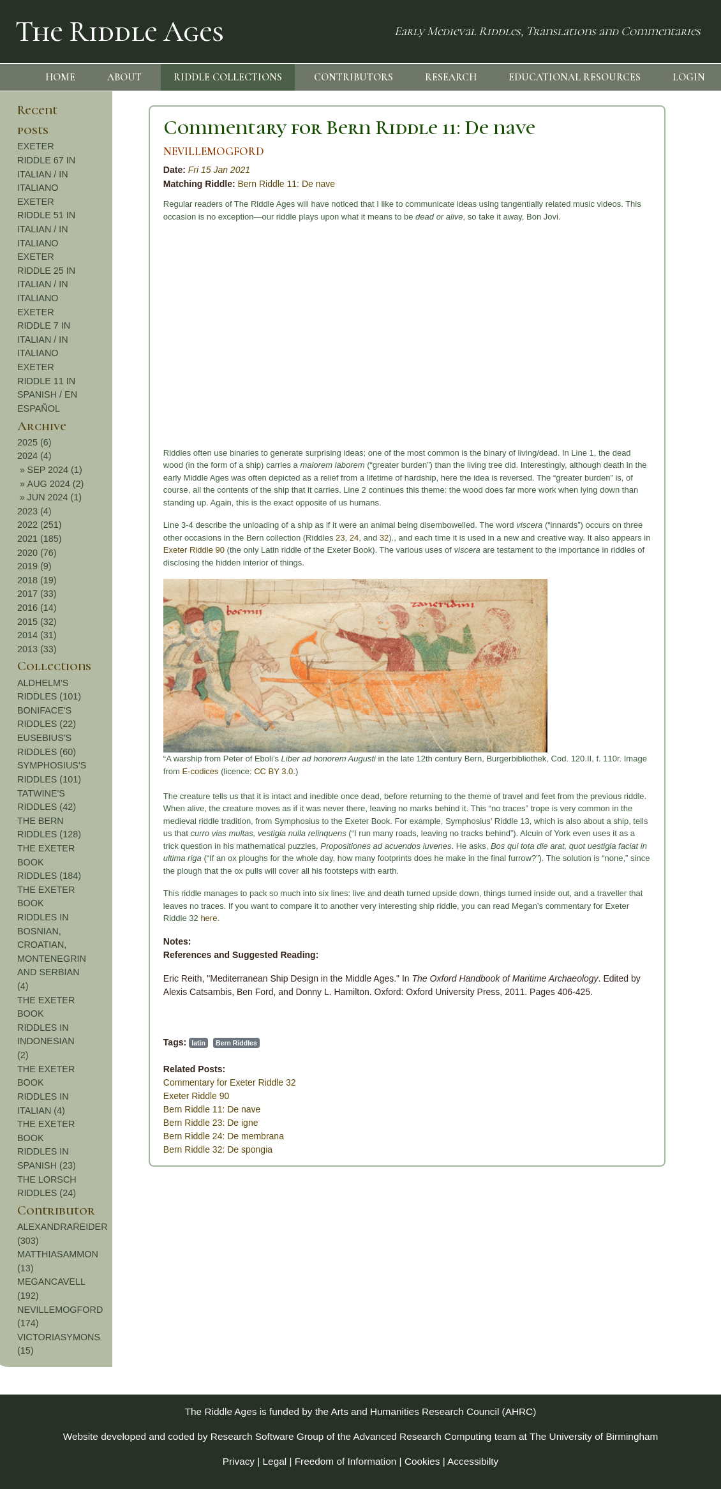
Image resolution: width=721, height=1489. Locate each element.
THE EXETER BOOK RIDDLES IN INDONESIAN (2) (654, 1027)
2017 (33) (645, 593)
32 (262, 537)
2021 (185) (648, 539)
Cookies (422, 1461)
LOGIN (689, 77)
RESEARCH (451, 77)
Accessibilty (472, 1461)
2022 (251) (648, 525)
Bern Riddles (114, 1043)
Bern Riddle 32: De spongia (96, 1149)
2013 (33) (645, 649)
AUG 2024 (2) (664, 484)
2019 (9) (643, 566)
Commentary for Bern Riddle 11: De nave (227, 127)
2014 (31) (645, 635)
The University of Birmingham (594, 1436)
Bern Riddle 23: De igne (89, 1123)
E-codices (79, 771)
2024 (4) (643, 456)
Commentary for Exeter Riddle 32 (107, 1082)
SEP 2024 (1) (663, 470)
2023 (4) (643, 511)
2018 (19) (645, 580)
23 (218, 537)
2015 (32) (645, 622)
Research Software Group (267, 1436)
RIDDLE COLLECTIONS (228, 77)
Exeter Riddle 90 (72, 550)
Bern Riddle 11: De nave (165, 184)
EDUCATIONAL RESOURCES (575, 77)
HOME (60, 77)
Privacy (239, 1461)
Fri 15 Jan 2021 (97, 170)
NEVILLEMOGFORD (91, 151)
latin (77, 1043)
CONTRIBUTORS (353, 77)
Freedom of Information (346, 1461)
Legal (275, 1461)
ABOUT (124, 77)
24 (232, 537)
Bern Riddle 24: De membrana (101, 1136)
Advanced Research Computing (422, 1436)
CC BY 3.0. (153, 771)
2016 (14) (645, 607)
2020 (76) (645, 553)
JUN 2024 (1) (663, 497)
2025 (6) (643, 442)
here (87, 918)
